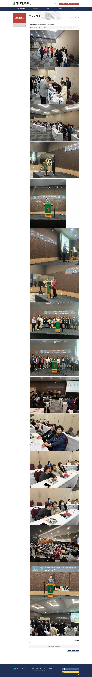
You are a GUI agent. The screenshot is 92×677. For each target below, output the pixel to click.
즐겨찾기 (56, 3)
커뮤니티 (73, 8)
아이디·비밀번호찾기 (74, 3)
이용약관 (32, 668)
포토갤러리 (35, 8)
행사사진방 (16, 25)
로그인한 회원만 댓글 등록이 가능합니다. (54, 646)
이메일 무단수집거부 (48, 668)
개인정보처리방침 (39, 668)
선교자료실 (60, 8)
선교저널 (48, 8)
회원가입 (67, 3)
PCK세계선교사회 (21, 8)
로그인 (63, 3)
